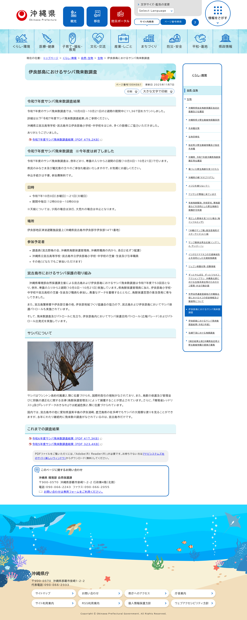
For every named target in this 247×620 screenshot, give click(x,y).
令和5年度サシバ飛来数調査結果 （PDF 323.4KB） (67, 444)
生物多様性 (194, 131)
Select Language (152, 10)
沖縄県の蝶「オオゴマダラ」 (202, 169)
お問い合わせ (90, 593)
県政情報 (225, 46)
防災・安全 (174, 46)
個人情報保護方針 (139, 603)
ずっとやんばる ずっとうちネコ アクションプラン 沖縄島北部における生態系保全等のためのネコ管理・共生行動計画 (205, 265)
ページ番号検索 (173, 22)
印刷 (129, 91)
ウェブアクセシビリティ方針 (192, 603)
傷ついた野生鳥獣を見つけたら (205, 161)
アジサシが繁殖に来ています (203, 185)
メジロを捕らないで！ (200, 177)
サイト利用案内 (44, 603)
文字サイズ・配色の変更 (155, 4)
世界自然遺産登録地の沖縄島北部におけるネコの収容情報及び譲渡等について (204, 281)
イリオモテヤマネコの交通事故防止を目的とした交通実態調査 (205, 242)
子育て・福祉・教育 (72, 48)
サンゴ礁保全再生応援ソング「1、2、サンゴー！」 (203, 231)
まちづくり (149, 46)
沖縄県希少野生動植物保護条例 (204, 113)
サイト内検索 (147, 22)
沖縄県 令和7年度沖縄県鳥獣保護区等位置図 (204, 151)
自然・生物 (87, 58)
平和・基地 (200, 46)
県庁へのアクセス (139, 593)
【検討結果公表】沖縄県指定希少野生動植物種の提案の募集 (204, 324)
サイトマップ (42, 593)
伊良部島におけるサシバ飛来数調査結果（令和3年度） (204, 304)
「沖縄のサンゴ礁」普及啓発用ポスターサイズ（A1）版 (204, 220)
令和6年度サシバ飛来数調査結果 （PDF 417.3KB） (67, 438)
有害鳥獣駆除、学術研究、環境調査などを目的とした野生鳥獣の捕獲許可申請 (204, 196)
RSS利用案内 (91, 603)
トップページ (51, 58)
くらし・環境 (21, 46)
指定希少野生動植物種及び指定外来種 (204, 140)
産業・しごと (123, 46)
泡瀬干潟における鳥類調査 (202, 314)
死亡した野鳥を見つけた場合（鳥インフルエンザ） (203, 209)
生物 (100, 58)
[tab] (147, 22)
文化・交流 (98, 46)
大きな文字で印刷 (155, 91)
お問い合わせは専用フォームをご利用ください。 (73, 491)
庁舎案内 (180, 593)
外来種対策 (194, 123)
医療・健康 (47, 46)
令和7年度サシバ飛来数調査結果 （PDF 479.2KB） (67, 139)
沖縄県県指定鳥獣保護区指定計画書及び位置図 (204, 102)
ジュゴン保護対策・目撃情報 (203, 252)
